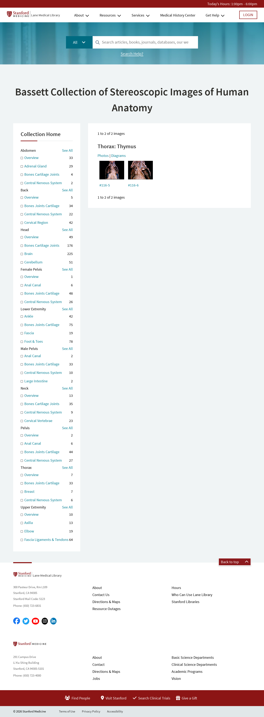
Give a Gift (186, 698)
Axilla (47, 523)
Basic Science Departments (193, 657)
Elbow (47, 531)
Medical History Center (177, 15)
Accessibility (115, 711)
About (79, 15)
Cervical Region (47, 223)
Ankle (47, 316)
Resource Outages (106, 608)
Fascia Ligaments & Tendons (47, 540)
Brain (47, 254)
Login (248, 14)
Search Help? (132, 53)
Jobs (96, 678)
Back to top (235, 561)
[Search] (97, 42)
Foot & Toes (47, 342)
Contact (98, 664)
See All (67, 150)
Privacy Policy (91, 711)
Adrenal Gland (47, 166)
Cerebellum (47, 262)
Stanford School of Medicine (53, 645)
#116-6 (133, 185)
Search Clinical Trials (151, 698)
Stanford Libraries (185, 601)
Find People (77, 698)
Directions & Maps (106, 601)
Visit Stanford (113, 698)
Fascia (47, 333)
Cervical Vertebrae (47, 421)
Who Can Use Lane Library (192, 594)
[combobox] (145, 42)
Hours (176, 587)
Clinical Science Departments (194, 664)
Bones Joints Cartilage (47, 206)
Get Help (212, 15)
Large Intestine (47, 381)
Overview (47, 158)
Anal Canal (47, 285)
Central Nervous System (47, 183)
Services (138, 15)
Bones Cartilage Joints (47, 175)
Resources (108, 15)
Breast (47, 492)
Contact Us (101, 594)
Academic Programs (187, 671)
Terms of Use (67, 711)
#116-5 (104, 185)
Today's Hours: (218, 3)
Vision (176, 678)
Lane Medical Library (45, 15)
